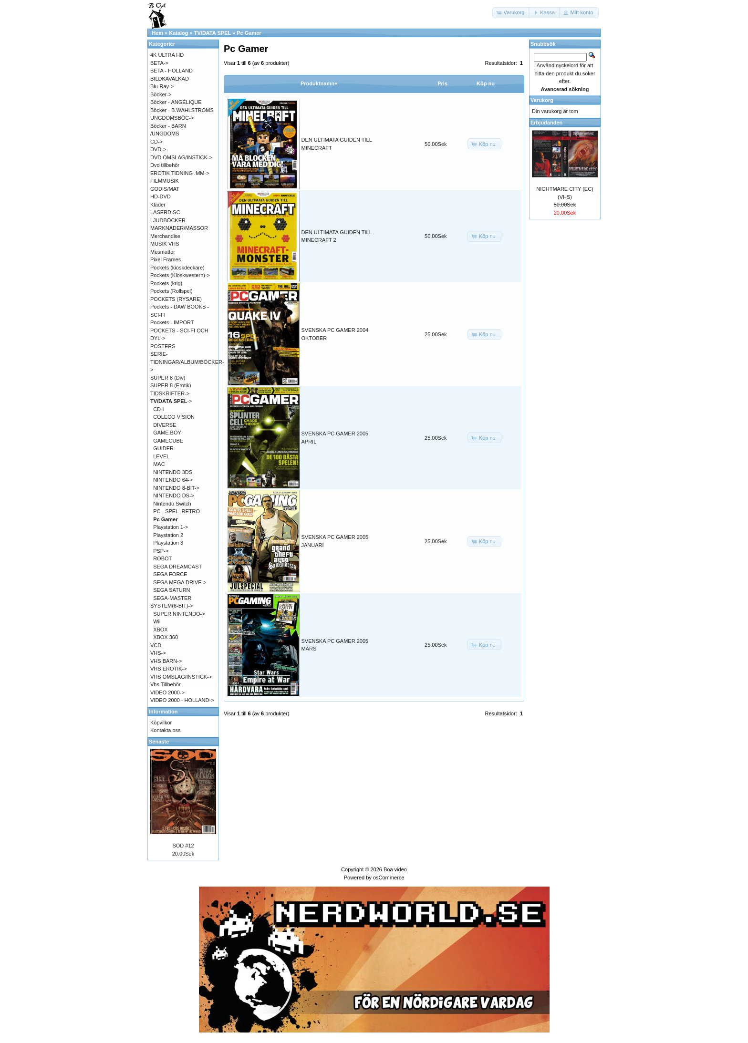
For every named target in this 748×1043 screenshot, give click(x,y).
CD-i (158, 409)
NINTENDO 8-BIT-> (176, 488)
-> (171, 401)
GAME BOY (167, 432)
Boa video (395, 869)
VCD (155, 645)
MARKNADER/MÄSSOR (179, 228)
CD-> (156, 142)
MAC (159, 464)
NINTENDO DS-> (173, 495)
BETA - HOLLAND (171, 70)
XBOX (160, 629)
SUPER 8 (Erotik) (170, 385)
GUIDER (163, 448)
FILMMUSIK (164, 181)
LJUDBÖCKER (168, 220)
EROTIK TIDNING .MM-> (179, 173)
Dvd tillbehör (164, 165)
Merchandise (165, 236)
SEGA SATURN (171, 590)
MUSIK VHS (164, 244)
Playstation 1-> (170, 527)
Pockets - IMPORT (172, 322)
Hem (157, 33)
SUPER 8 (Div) (167, 378)
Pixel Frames (165, 259)
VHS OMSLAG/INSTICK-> (181, 677)
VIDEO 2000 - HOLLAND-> (182, 700)
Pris (442, 83)
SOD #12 (183, 845)
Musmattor (162, 252)
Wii (156, 621)
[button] (511, 12)
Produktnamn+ (319, 83)
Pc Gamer (249, 33)
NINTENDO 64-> (173, 480)
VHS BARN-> (166, 661)
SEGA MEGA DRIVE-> (180, 582)
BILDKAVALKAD (169, 79)
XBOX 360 (165, 637)
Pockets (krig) (166, 283)
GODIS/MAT (164, 189)
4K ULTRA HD (167, 55)
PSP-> (160, 551)
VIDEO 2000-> (167, 692)
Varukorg (541, 100)
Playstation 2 (168, 535)
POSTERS (163, 346)
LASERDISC (165, 212)
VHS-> (158, 653)
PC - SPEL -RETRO (176, 511)
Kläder (158, 204)
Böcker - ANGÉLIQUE (176, 102)
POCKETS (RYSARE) (176, 299)
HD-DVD (160, 196)
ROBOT (162, 558)
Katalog (178, 33)
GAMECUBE (168, 441)
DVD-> (158, 149)
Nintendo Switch (172, 503)
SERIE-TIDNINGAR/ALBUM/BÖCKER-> (187, 361)
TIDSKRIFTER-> (169, 393)
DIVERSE (164, 425)
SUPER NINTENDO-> (179, 614)
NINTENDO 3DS (172, 472)
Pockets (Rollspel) (171, 291)
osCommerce (388, 877)
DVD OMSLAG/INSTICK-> (181, 157)
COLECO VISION (174, 417)
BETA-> (159, 63)
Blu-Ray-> (162, 86)
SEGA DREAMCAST (177, 566)
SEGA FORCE (170, 574)
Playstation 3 (168, 543)
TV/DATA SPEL (212, 33)
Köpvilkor (161, 722)
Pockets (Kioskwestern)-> (180, 275)
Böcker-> (160, 94)
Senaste (159, 741)
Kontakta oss (165, 730)
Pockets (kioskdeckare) (177, 267)
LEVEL (161, 456)
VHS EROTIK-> (168, 668)
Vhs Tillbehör (165, 684)
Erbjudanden (546, 122)
